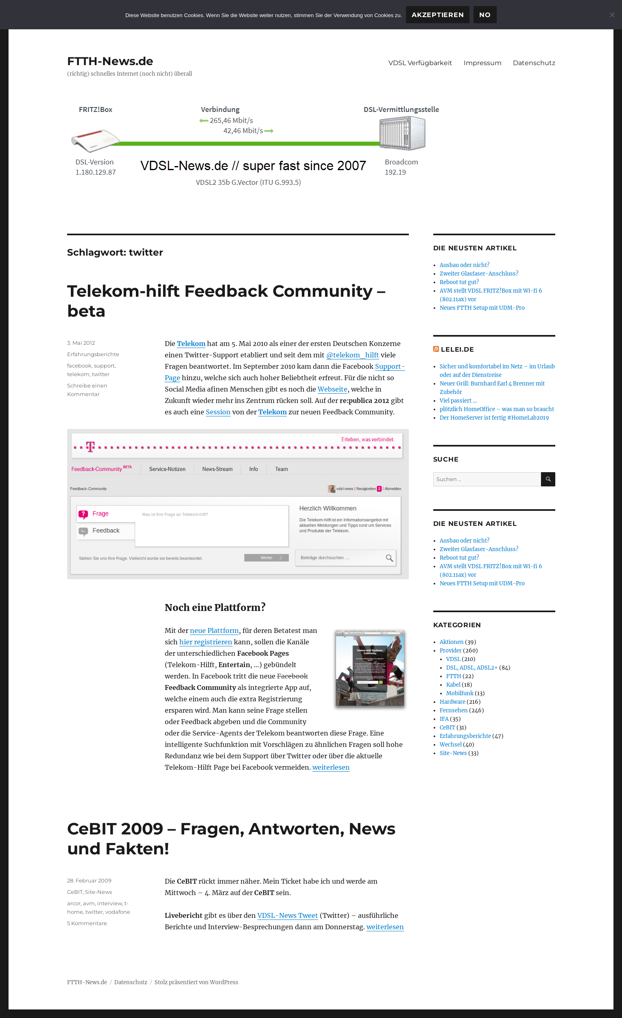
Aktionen (452, 642)
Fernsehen (454, 710)
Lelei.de (457, 349)
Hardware (452, 701)
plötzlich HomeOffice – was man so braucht (497, 409)
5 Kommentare (87, 923)
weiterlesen (331, 767)
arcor (74, 903)
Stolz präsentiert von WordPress (196, 982)
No (485, 15)
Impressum (483, 63)
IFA (444, 719)
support (104, 365)
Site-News (98, 892)
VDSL (453, 659)
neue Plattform (214, 630)
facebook (79, 365)
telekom (78, 374)
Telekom (191, 343)
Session (218, 412)
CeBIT (75, 892)
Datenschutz (534, 63)
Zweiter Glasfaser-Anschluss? (479, 273)
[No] (612, 15)
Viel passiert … (458, 400)
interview (109, 903)
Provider (451, 650)
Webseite (332, 389)
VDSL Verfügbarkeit (420, 63)
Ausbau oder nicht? (464, 265)
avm (89, 903)
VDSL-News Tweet (288, 915)
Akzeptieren (438, 15)
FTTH (453, 676)
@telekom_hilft (352, 355)
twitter (100, 374)
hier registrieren (205, 642)
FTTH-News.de (110, 61)
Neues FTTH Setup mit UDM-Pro (482, 307)
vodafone (117, 912)
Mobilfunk (460, 693)
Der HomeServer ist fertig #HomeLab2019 (494, 417)
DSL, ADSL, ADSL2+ (472, 667)
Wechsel (451, 744)
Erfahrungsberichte (93, 354)
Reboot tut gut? (459, 282)
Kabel (453, 684)
